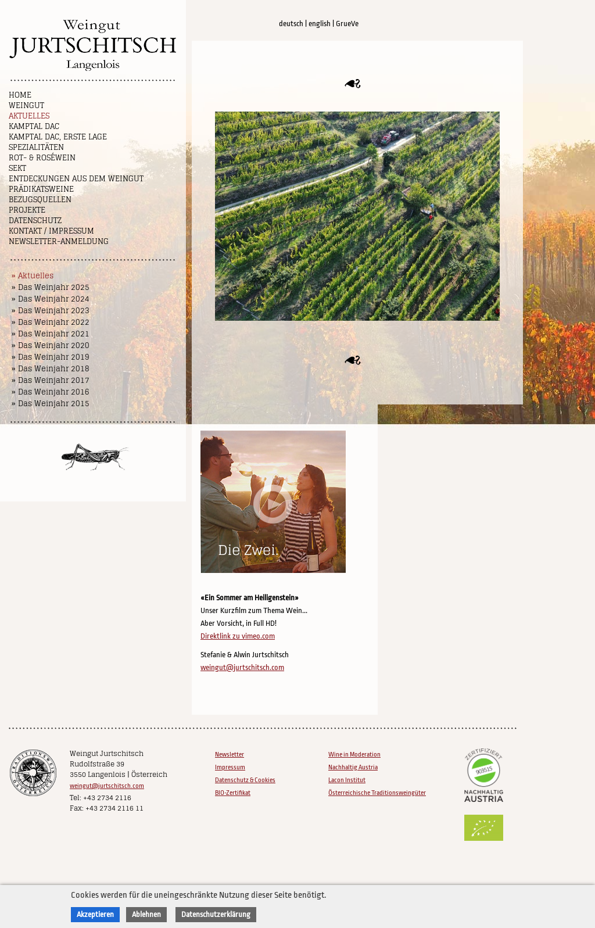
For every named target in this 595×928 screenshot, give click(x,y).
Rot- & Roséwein (42, 157)
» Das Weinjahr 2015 (50, 403)
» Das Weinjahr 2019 (50, 357)
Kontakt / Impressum (51, 231)
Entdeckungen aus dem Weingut (76, 178)
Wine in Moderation (354, 754)
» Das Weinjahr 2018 (50, 368)
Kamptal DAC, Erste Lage (58, 137)
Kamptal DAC (34, 126)
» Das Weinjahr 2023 (50, 310)
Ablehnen (146, 914)
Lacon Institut (346, 780)
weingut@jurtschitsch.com (242, 667)
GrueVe (347, 23)
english (320, 23)
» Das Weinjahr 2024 (50, 299)
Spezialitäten (36, 147)
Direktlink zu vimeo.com (237, 636)
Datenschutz (35, 220)
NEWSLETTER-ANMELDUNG (59, 241)
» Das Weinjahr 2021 (50, 334)
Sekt (17, 168)
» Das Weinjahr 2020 (50, 345)
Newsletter (229, 754)
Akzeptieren (95, 914)
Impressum (230, 767)
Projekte (27, 210)
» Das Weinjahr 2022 (50, 322)
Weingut (26, 105)
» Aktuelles (32, 275)
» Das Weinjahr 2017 (50, 380)
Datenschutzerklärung (215, 914)
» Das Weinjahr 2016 (50, 392)
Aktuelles (29, 116)
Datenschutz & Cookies (245, 780)
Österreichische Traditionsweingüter (377, 793)
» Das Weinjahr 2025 (50, 287)
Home (20, 95)
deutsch (291, 23)
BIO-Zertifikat (232, 793)
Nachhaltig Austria (353, 767)
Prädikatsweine (41, 189)
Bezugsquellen (40, 199)
